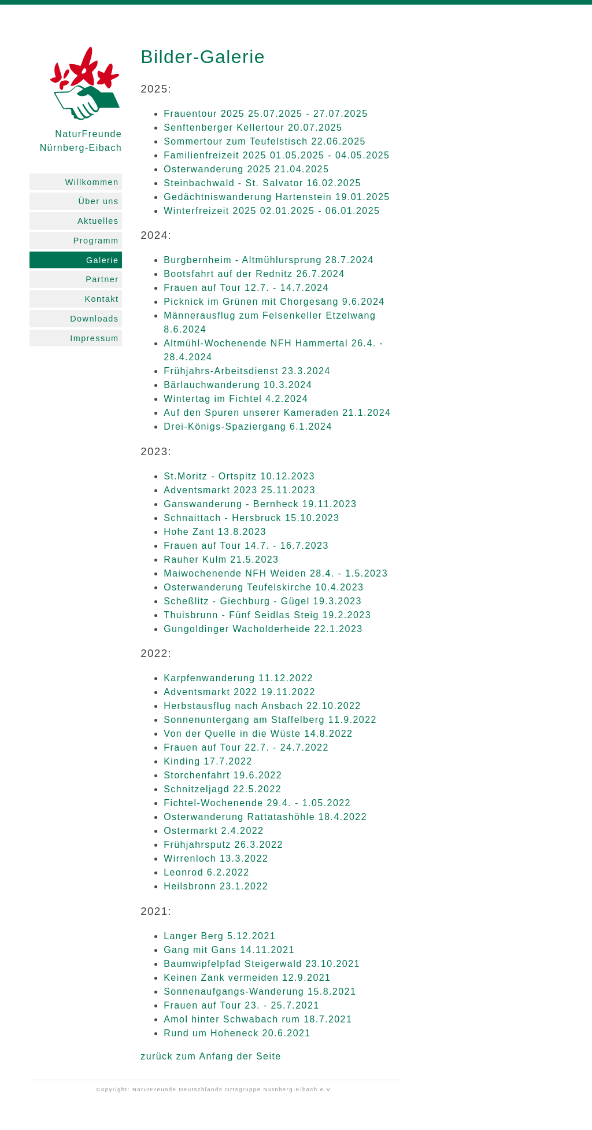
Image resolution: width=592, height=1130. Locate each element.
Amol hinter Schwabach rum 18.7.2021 (258, 1019)
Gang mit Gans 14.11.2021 (229, 950)
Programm (96, 240)
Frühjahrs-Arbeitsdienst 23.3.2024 (247, 371)
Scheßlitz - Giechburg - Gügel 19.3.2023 (263, 601)
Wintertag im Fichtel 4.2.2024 (236, 399)
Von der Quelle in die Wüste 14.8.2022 (258, 733)
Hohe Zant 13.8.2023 (215, 532)
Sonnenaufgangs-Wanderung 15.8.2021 (260, 991)
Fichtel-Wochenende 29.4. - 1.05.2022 (257, 803)
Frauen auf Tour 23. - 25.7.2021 (241, 1005)
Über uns (99, 201)
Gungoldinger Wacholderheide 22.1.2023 (263, 629)
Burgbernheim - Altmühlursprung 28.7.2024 (269, 260)
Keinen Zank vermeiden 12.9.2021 (247, 978)
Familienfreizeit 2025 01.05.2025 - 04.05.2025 (277, 155)
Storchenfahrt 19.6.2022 (223, 775)
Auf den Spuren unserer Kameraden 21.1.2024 (277, 413)
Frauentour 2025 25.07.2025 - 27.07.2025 (266, 114)
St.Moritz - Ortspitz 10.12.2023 (239, 476)
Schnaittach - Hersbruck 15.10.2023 (251, 518)
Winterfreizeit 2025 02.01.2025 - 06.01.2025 (272, 211)
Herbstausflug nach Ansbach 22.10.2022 (262, 706)
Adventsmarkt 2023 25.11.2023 (240, 490)
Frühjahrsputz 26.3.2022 (223, 845)
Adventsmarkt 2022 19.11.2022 (240, 692)
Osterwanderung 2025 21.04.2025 (246, 169)
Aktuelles (98, 221)
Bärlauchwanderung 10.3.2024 (238, 385)
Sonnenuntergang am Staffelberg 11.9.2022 (270, 720)
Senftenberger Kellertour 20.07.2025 (253, 127)
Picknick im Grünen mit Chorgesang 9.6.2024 (274, 301)
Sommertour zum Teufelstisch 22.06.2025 (265, 141)
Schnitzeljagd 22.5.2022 (223, 789)
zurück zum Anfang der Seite (210, 1056)
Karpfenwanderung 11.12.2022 (238, 678)
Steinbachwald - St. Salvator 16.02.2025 (262, 183)
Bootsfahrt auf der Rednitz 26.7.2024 (254, 274)
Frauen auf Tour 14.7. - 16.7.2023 (246, 546)
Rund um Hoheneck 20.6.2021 (237, 1033)
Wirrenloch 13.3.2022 (216, 858)
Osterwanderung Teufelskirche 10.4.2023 (264, 587)
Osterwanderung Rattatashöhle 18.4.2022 (265, 817)
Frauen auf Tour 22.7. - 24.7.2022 (246, 747)
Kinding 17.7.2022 (208, 761)
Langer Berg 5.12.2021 (220, 936)
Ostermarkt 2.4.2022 (214, 831)
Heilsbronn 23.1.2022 (216, 886)
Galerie (102, 260)
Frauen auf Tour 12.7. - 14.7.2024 (246, 288)
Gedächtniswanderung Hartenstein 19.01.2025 (277, 197)
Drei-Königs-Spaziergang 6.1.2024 (248, 426)
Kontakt (102, 299)
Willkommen (92, 182)
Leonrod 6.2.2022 (207, 872)
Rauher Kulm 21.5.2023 (221, 559)
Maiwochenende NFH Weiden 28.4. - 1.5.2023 (276, 573)
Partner (102, 279)
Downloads (94, 318)
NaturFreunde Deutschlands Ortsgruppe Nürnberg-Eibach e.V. (232, 1089)
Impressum (94, 338)
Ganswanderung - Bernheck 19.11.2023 (260, 504)
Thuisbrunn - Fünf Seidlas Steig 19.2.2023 (267, 615)
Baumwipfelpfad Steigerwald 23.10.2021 (262, 964)
